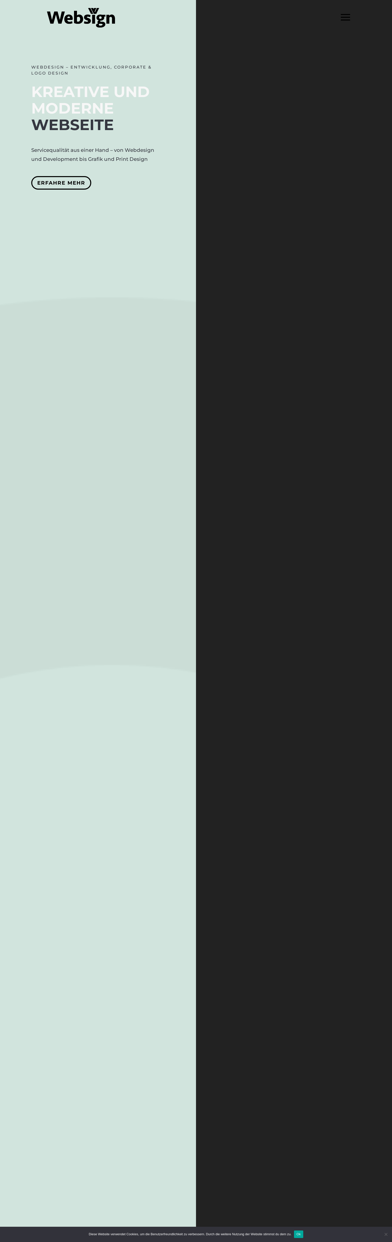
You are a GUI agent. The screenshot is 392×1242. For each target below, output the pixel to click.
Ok (298, 1234)
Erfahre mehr (61, 183)
